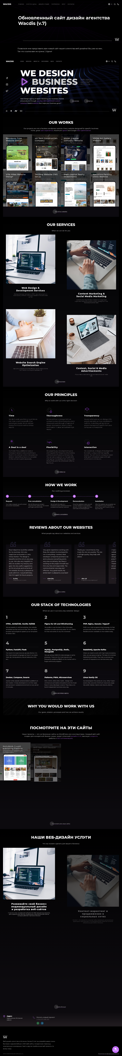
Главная (21, 4)
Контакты (71, 4)
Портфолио (55, 4)
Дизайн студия (44, 4)
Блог (63, 4)
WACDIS (7, 4)
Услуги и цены (31, 4)
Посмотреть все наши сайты (61, 823)
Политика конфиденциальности (108, 1053)
